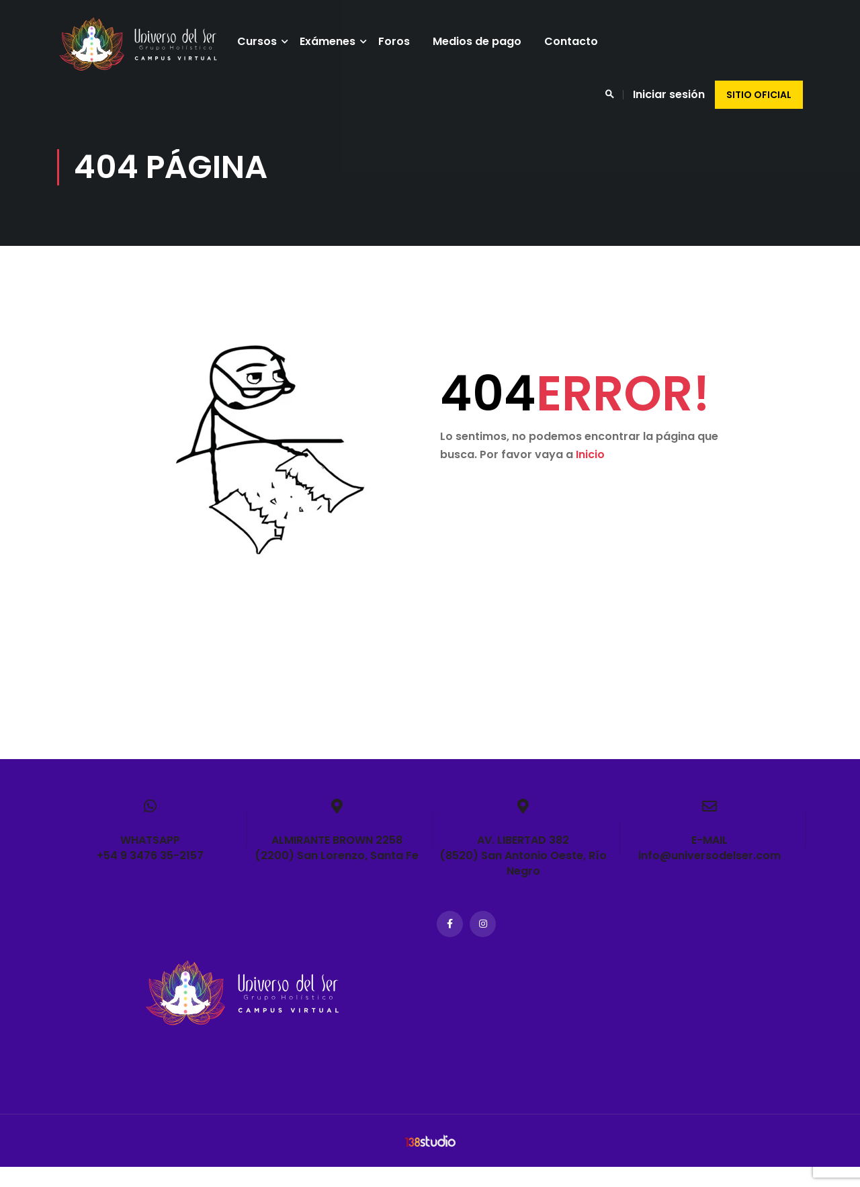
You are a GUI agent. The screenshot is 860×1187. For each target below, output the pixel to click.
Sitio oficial (758, 94)
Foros (399, 41)
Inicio (590, 474)
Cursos (262, 41)
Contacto (576, 41)
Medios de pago (482, 41)
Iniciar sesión (669, 94)
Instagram (483, 944)
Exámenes (333, 41)
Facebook (450, 944)
